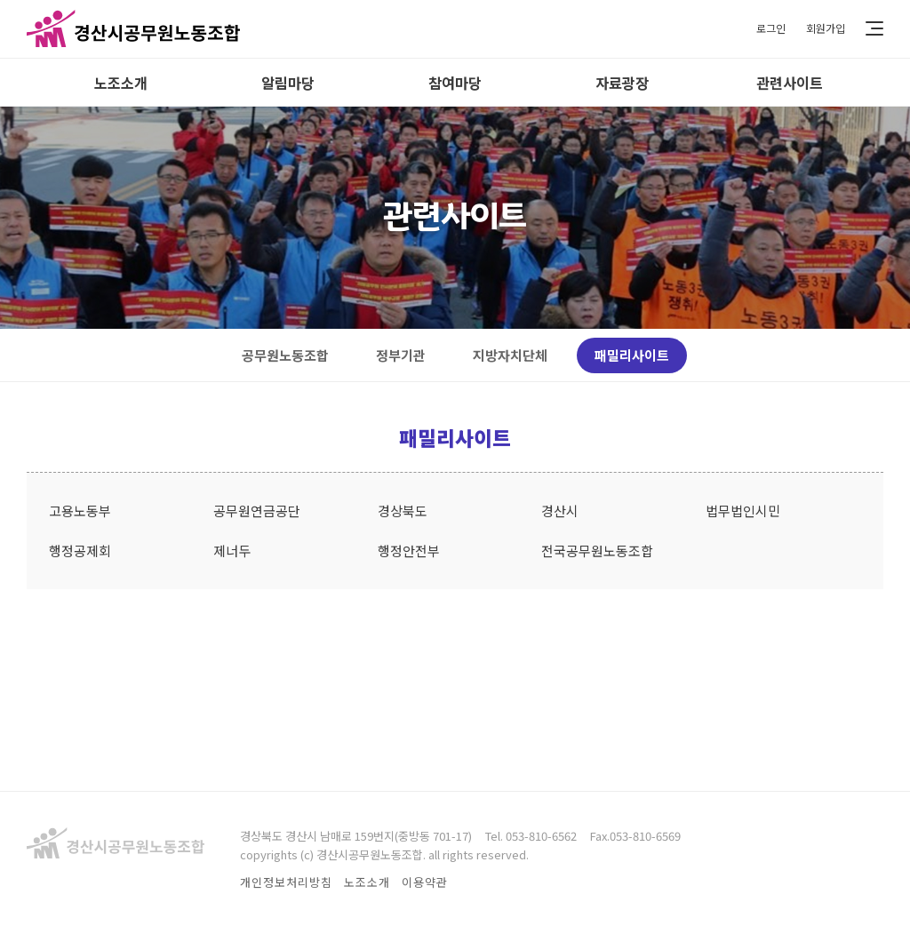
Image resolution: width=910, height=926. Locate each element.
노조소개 (121, 82)
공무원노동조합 (285, 355)
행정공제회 (80, 550)
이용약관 (425, 882)
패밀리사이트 (632, 355)
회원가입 (823, 29)
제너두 (232, 550)
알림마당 (288, 82)
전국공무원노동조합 (597, 550)
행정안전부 (409, 550)
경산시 (560, 510)
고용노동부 (80, 510)
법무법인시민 (743, 510)
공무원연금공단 (256, 510)
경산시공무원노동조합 (133, 29)
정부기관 (401, 355)
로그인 (766, 29)
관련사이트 (789, 82)
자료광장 (622, 82)
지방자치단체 (510, 355)
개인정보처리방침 (286, 882)
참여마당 (455, 82)
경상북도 (402, 510)
